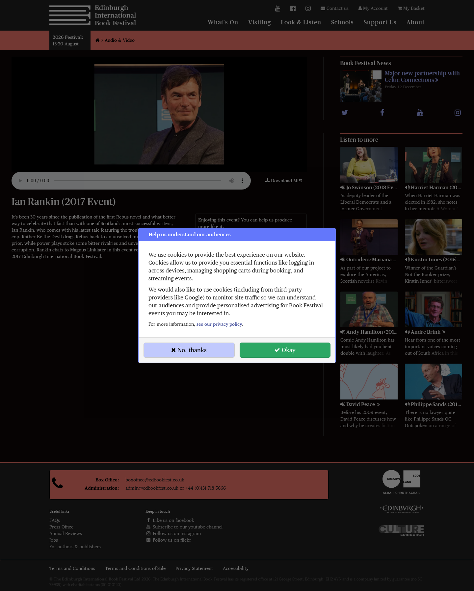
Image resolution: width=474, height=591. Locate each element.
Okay (285, 350)
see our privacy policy (219, 324)
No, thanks (189, 350)
